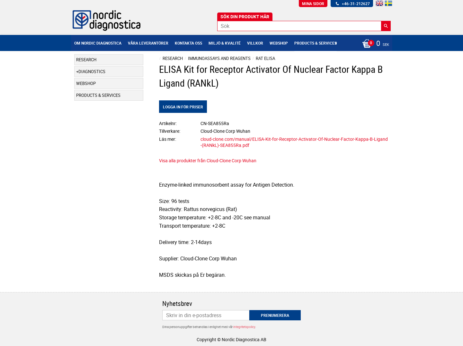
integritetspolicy (244, 327)
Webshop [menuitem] (279, 43)
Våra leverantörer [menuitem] (148, 43)
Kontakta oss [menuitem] (188, 43)
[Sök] (386, 26)
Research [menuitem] (86, 60)
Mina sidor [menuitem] (313, 3)
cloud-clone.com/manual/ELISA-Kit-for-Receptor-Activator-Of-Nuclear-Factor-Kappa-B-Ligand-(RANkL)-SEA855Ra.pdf (294, 142)
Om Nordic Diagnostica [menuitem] (97, 43)
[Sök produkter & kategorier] (304, 26)
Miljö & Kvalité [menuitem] (225, 43)
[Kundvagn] (374, 44)
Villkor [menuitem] (255, 43)
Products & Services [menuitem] (315, 43)
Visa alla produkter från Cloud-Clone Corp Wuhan (207, 160)
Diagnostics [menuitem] (91, 71)
